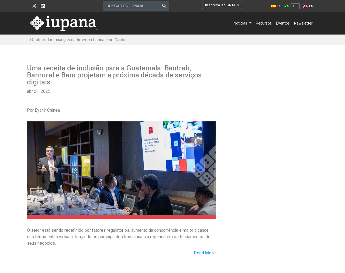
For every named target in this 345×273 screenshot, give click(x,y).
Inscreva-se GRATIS (222, 5)
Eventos (283, 23)
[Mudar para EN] (308, 6)
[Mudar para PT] (292, 6)
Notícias (240, 23)
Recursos (264, 23)
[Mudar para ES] (276, 6)
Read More (205, 253)
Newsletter (303, 23)
